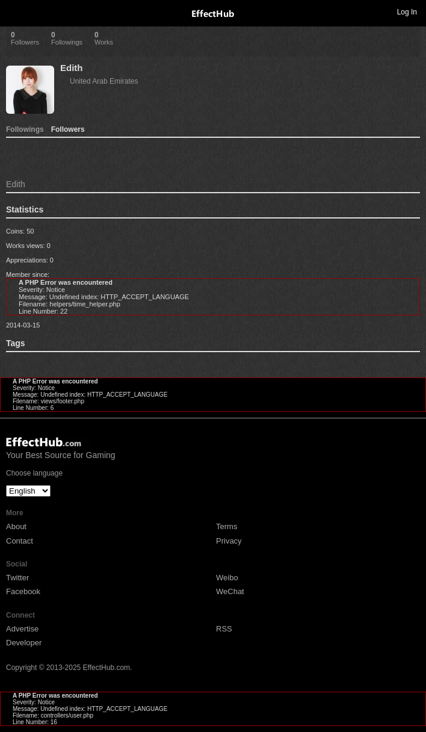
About (16, 526)
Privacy (229, 540)
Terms (226, 526)
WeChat (230, 591)
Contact (19, 540)
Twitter (17, 577)
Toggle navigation (14, 11)
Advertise (22, 628)
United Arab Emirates (104, 81)
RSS (224, 628)
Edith (71, 68)
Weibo (227, 577)
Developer (24, 642)
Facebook (23, 591)
